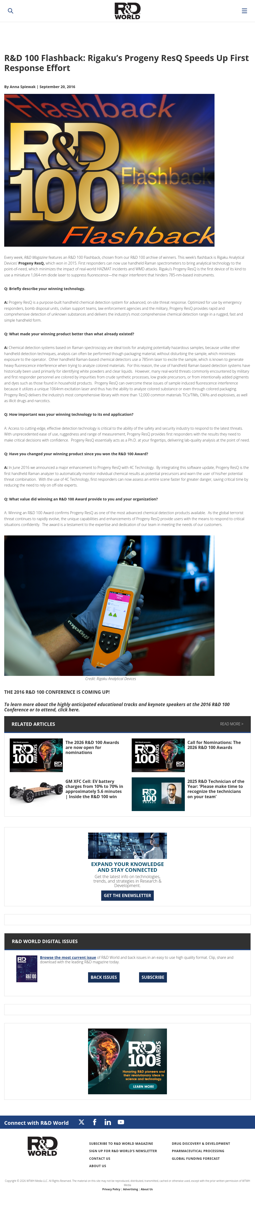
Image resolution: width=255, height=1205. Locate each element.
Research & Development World (127, 11)
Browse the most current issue (68, 957)
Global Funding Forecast (196, 1158)
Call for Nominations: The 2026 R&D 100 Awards (214, 745)
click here (68, 710)
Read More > (231, 723)
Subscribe (153, 977)
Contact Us (99, 1158)
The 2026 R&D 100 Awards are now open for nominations (92, 747)
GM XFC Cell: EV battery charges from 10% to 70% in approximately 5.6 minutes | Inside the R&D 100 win (94, 788)
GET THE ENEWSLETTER (127, 895)
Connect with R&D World (36, 1122)
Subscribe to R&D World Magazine (121, 1143)
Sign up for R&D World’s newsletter (123, 1151)
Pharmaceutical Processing (198, 1151)
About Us (97, 1166)
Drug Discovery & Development (201, 1143)
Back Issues (104, 977)
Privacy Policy (111, 1189)
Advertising (130, 1189)
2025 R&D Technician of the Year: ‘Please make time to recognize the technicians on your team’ (215, 788)
